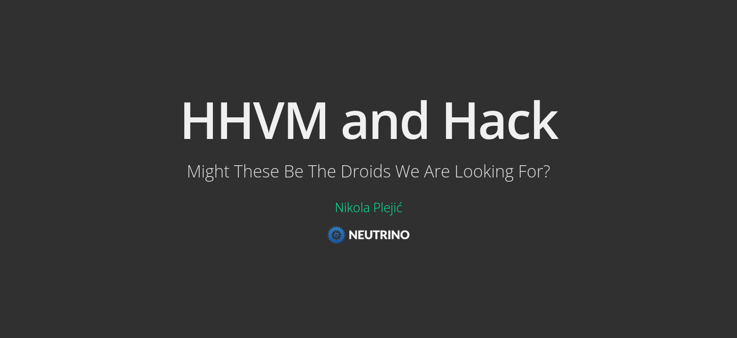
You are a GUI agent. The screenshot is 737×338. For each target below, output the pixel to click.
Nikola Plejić (368, 207)
